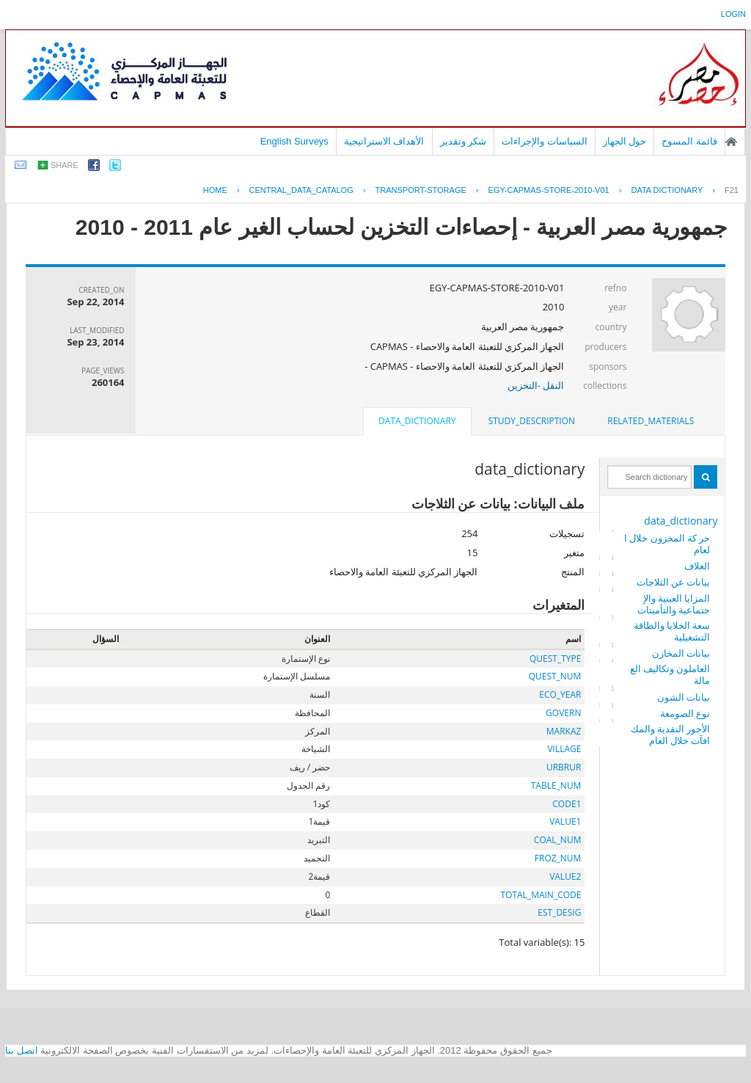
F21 (732, 190)
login (733, 14)
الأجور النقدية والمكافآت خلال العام (671, 734)
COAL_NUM (558, 840)
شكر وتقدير (463, 141)
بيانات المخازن (681, 653)
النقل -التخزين (536, 385)
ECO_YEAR (560, 694)
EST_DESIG (559, 912)
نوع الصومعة (685, 713)
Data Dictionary (667, 190)
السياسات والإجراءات (544, 141)
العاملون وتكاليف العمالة (670, 674)
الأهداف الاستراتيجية (384, 141)
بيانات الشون (683, 697)
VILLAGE (564, 749)
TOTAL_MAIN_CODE (540, 895)
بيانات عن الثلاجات (674, 582)
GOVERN (563, 713)
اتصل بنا (21, 1050)
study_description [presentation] (531, 421)
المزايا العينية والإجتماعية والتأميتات (673, 604)
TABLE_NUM (556, 785)
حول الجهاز (625, 141)
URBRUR (563, 767)
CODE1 (566, 804)
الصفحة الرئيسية (731, 141)
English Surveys (294, 141)
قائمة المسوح (689, 141)
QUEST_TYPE (555, 658)
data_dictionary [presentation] (416, 421)
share (64, 165)
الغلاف (697, 566)
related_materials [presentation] (650, 421)
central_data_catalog (301, 190)
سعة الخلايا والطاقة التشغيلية (672, 631)
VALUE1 (565, 821)
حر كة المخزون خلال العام (667, 543)
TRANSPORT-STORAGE (421, 190)
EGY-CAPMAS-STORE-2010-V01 (548, 190)
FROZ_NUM (558, 858)
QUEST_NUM (555, 676)
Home (215, 190)
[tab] (650, 421)
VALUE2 (565, 876)
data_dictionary (680, 521)
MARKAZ (564, 731)
